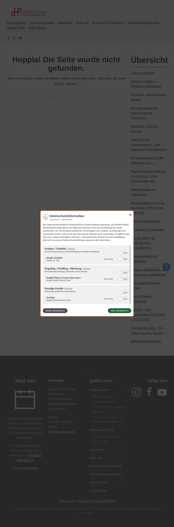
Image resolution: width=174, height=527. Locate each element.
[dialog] (87, 263)
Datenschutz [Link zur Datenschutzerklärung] (66, 219)
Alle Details (108, 259)
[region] (87, 275)
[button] (120, 252)
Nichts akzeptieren (55, 310)
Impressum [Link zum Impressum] (54, 219)
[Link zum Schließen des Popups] (130, 215)
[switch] (123, 253)
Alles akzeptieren (119, 310)
